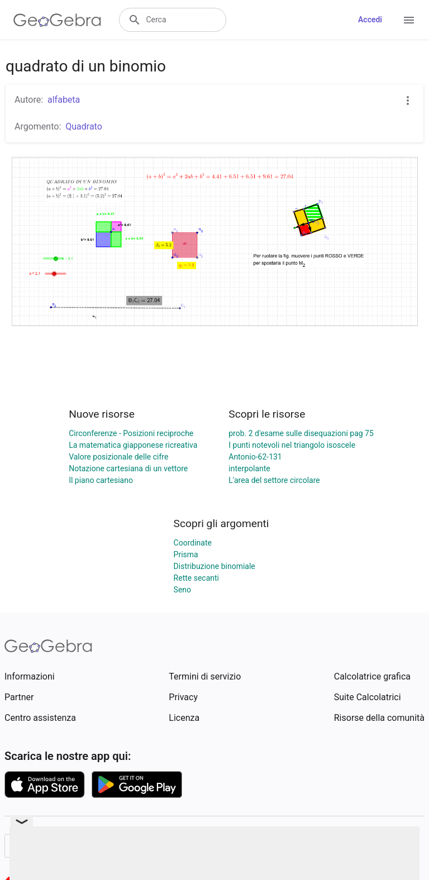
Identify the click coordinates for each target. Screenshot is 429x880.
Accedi (370, 19)
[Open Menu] (409, 20)
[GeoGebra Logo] (57, 20)
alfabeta (63, 99)
